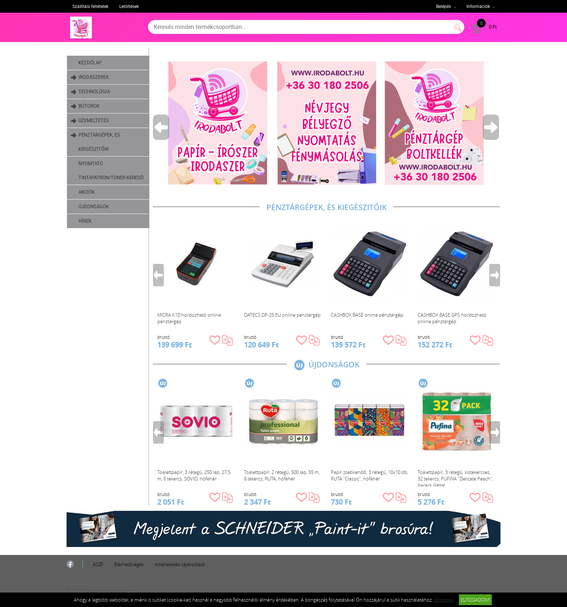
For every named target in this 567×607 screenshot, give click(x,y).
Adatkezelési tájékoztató (180, 564)
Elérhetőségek (129, 564)
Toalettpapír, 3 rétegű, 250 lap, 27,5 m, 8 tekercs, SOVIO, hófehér (193, 475)
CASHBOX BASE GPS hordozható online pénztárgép (452, 318)
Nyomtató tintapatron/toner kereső (111, 170)
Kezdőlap (90, 62)
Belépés (443, 6)
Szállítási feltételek (90, 6)
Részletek (443, 600)
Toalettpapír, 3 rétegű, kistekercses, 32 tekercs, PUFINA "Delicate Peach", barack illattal (455, 478)
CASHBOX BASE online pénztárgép (367, 315)
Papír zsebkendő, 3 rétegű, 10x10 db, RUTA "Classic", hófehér (369, 475)
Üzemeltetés (90, 121)
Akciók (86, 192)
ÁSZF (98, 564)
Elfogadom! (475, 600)
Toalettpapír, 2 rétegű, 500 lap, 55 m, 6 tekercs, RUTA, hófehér (282, 475)
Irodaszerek (90, 77)
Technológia (90, 92)
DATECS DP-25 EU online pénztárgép (282, 315)
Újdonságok (93, 206)
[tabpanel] (326, 122)
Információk (478, 6)
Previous (161, 127)
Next (491, 127)
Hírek (84, 221)
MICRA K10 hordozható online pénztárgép (189, 318)
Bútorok (85, 106)
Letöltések (129, 6)
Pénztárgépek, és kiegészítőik (95, 140)
